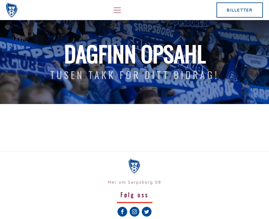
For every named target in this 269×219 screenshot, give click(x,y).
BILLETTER (240, 9)
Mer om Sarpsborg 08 (134, 182)
